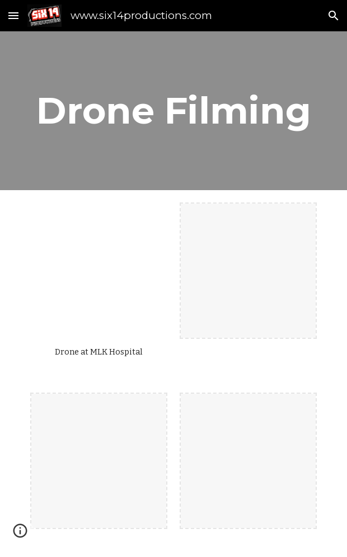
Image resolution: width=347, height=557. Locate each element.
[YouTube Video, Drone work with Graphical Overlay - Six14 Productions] (98, 271)
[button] (13, 15)
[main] (173, 110)
